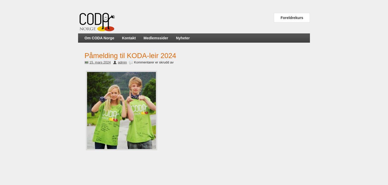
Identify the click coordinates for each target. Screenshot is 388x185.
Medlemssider (156, 38)
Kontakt (129, 38)
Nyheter (183, 38)
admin (122, 62)
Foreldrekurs (292, 18)
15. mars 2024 (100, 62)
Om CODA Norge (99, 38)
